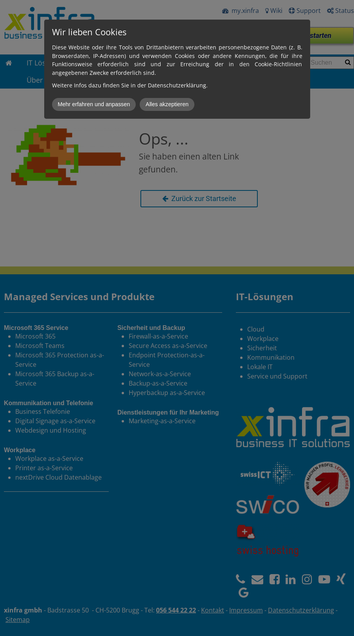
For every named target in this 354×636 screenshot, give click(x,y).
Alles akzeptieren (167, 104)
